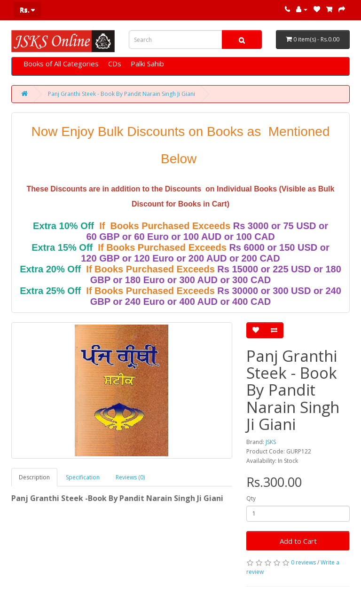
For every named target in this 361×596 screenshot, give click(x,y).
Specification (83, 477)
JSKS (271, 442)
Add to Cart (298, 541)
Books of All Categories (61, 63)
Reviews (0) (130, 477)
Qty (251, 498)
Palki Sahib (147, 63)
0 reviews (303, 562)
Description (34, 477)
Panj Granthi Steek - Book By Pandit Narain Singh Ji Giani (121, 94)
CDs (114, 63)
